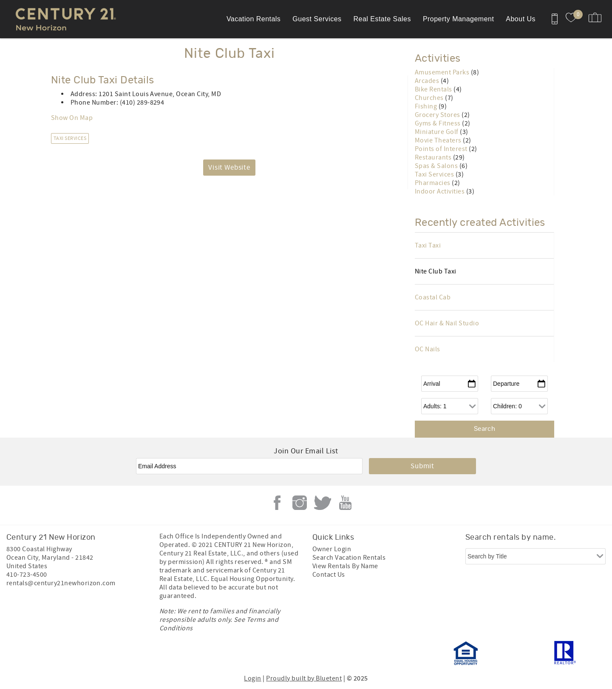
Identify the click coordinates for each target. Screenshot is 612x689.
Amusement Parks (443, 72)
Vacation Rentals (253, 19)
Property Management (458, 19)
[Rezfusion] (79, 653)
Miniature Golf (437, 132)
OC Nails (427, 349)
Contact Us (328, 574)
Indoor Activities (440, 191)
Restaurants (434, 157)
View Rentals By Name (345, 566)
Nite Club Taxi (435, 271)
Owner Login (331, 549)
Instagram (299, 502)
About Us (521, 19)
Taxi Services (70, 138)
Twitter (322, 502)
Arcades (428, 81)
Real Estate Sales (382, 19)
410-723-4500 (26, 574)
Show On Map (72, 118)
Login (252, 678)
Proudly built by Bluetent (304, 678)
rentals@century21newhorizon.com (61, 583)
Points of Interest (442, 149)
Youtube (345, 502)
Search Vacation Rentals (348, 557)
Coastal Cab (432, 297)
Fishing (427, 106)
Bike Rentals (434, 89)
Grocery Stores (438, 115)
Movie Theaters (439, 140)
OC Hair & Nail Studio (447, 323)
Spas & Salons (437, 166)
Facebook (277, 502)
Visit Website (229, 167)
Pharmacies (433, 183)
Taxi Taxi (428, 245)
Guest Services (316, 19)
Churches (430, 98)
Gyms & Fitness (438, 123)
